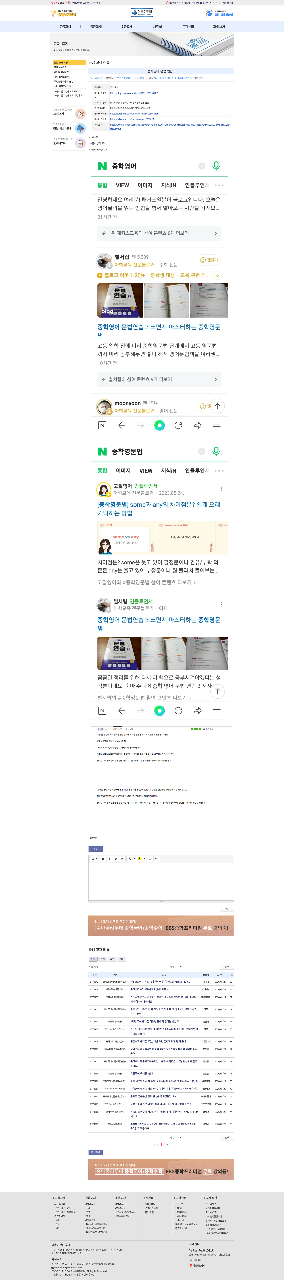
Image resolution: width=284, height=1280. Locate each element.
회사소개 (186, 2)
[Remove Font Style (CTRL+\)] (122, 859)
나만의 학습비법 (61, 72)
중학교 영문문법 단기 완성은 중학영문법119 (153, 1096)
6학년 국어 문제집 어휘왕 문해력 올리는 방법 (153, 1021)
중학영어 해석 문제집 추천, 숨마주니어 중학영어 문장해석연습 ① (163, 1088)
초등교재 (126, 26)
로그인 (204, 2)
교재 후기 (219, 26)
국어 (103, 959)
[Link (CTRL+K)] (156, 859)
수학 (112, 959)
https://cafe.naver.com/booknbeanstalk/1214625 (134, 113)
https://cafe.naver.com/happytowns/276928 (132, 119)
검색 (227, 966)
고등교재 (65, 26)
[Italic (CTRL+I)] (109, 859)
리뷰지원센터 (174, 2)
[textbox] (161, 881)
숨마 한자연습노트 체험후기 (69, 95)
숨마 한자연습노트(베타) (67, 91)
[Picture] (150, 859)
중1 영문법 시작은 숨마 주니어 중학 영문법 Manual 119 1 (160, 981)
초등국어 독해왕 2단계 (141, 1073)
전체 (93, 959)
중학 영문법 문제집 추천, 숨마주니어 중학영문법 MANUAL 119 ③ (164, 1081)
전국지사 (195, 2)
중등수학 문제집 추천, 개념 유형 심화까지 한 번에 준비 (158, 1041)
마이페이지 (215, 2)
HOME (59, 50)
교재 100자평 (60, 67)
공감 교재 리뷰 (82, 50)
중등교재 (96, 26)
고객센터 (188, 26)
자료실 (157, 26)
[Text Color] (129, 859)
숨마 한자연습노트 (62, 86)
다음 (167, 1144)
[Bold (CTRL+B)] (103, 859)
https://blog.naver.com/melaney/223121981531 (134, 93)
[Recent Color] (139, 859)
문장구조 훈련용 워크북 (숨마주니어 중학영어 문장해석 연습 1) (162, 1104)
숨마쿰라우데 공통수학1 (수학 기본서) (149, 989)
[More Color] (134, 859)
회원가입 (228, 2)
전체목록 (95, 1152)
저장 (227, 908)
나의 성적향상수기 (62, 76)
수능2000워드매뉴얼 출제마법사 (86, 2)
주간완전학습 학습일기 (65, 81)
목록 (95, 849)
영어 (122, 959)
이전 (156, 1144)
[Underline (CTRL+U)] (116, 859)
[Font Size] (94, 859)
